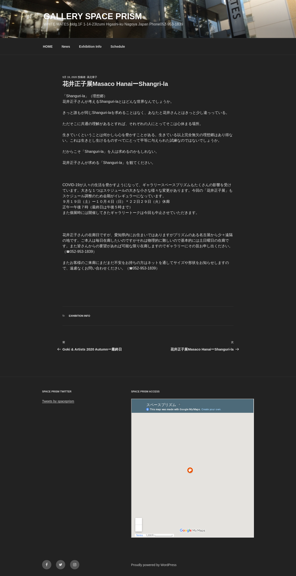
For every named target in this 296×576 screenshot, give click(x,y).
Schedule (118, 46)
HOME (48, 46)
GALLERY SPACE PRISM (92, 16)
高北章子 (92, 77)
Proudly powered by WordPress (154, 565)
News (66, 46)
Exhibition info (79, 315)
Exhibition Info (90, 46)
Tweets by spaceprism (58, 401)
